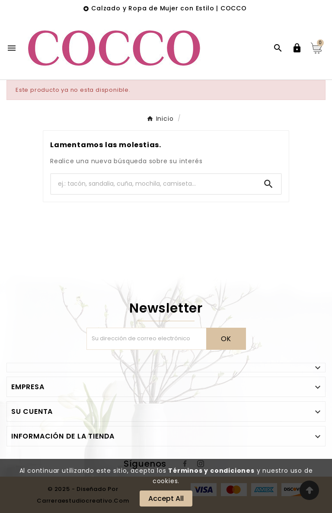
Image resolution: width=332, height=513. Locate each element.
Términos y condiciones (211, 470)
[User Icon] (297, 48)
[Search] (268, 184)
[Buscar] (153, 184)
